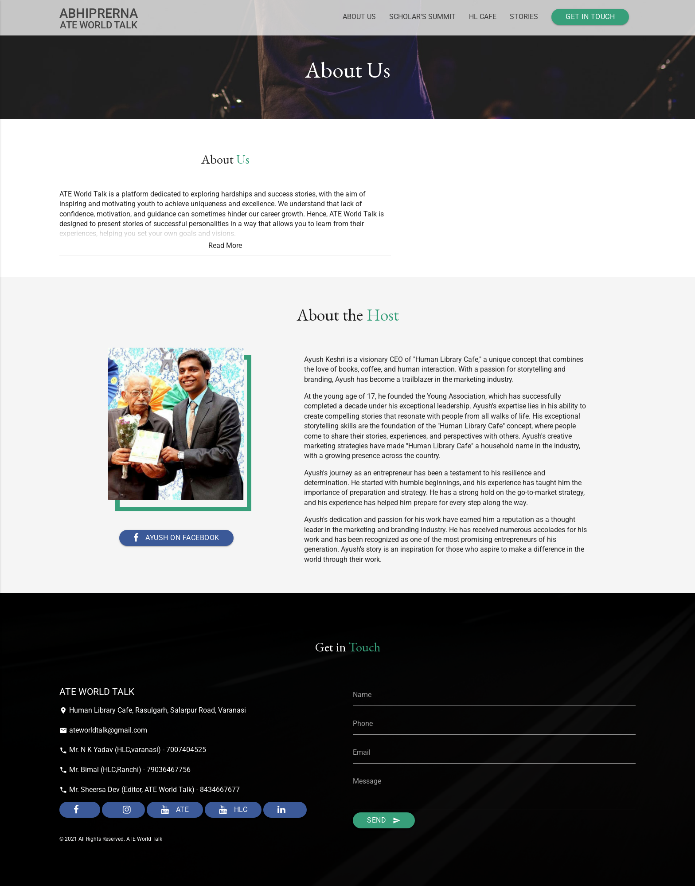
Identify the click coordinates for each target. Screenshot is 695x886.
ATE (175, 810)
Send (384, 820)
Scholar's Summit (422, 16)
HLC (233, 810)
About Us (359, 16)
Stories (524, 16)
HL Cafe (482, 16)
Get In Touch (590, 16)
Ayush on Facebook (176, 538)
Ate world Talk (98, 18)
